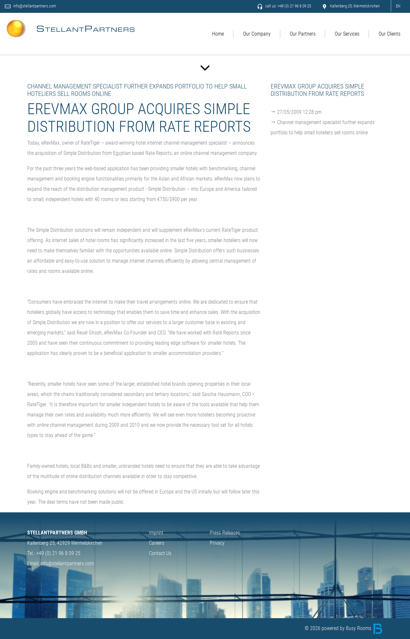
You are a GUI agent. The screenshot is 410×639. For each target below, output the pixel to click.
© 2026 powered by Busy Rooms (344, 628)
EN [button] (398, 6)
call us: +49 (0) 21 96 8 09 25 (284, 6)
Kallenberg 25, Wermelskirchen (351, 6)
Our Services (347, 34)
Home (218, 34)
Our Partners (303, 34)
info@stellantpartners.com (35, 6)
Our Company (257, 34)
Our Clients (389, 34)
